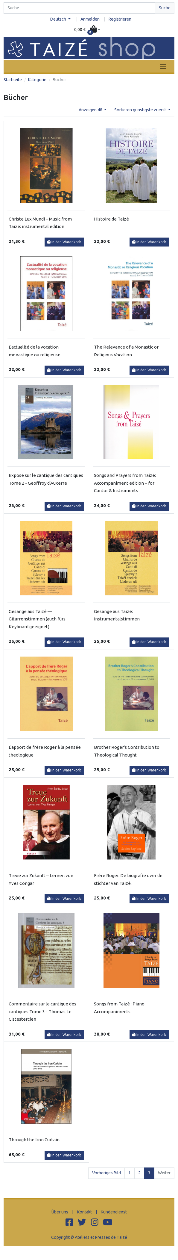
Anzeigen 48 (91, 109)
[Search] (79, 8)
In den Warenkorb (64, 242)
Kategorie (37, 79)
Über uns (59, 1212)
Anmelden (90, 19)
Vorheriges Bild (106, 1172)
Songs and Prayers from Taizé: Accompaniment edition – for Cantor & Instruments (125, 483)
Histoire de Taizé (111, 218)
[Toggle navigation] (163, 66)
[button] (87, 29)
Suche (165, 7)
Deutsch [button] (58, 19)
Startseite (13, 79)
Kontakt (84, 1212)
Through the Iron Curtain (34, 1139)
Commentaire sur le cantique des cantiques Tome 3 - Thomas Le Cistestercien (42, 1011)
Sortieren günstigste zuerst (140, 109)
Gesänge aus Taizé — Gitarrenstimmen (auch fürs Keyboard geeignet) (37, 619)
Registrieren (120, 19)
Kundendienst (114, 1212)
